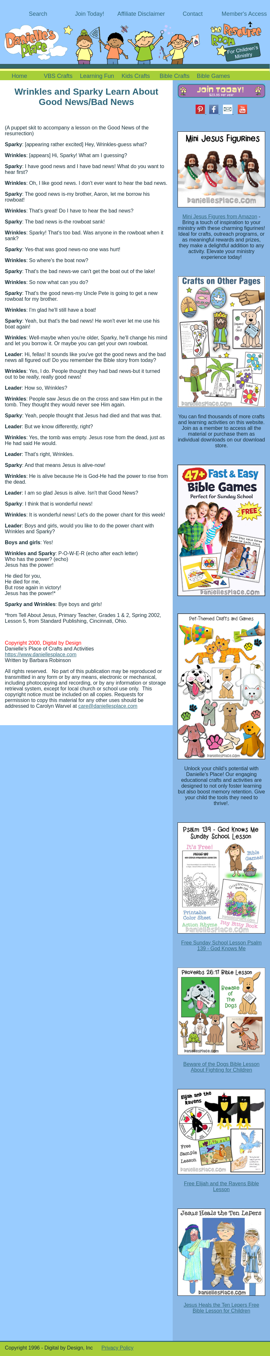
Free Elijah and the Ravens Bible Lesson (221, 1186)
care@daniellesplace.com (107, 706)
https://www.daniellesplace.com (40, 654)
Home (19, 76)
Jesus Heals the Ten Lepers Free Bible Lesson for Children (221, 1307)
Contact (193, 14)
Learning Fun (97, 76)
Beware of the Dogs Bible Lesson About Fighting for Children (221, 1067)
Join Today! (89, 14)
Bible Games (213, 76)
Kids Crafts (135, 76)
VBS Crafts (58, 76)
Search (38, 14)
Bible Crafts (174, 76)
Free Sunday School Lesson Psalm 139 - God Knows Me (221, 945)
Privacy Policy (117, 1348)
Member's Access (244, 14)
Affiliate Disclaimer (141, 14)
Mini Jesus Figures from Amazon (219, 216)
